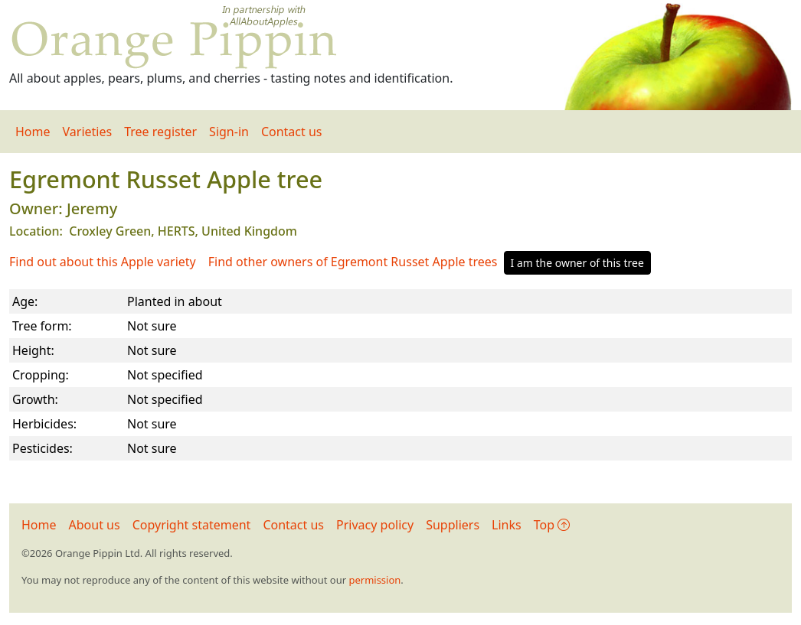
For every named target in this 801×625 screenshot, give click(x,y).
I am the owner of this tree (577, 263)
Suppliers (452, 524)
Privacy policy (375, 524)
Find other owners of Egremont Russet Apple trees (353, 261)
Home (33, 131)
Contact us (291, 131)
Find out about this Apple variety (102, 261)
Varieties (88, 131)
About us (94, 524)
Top (552, 524)
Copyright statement (191, 524)
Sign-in (229, 131)
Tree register (160, 131)
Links (506, 524)
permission (374, 580)
